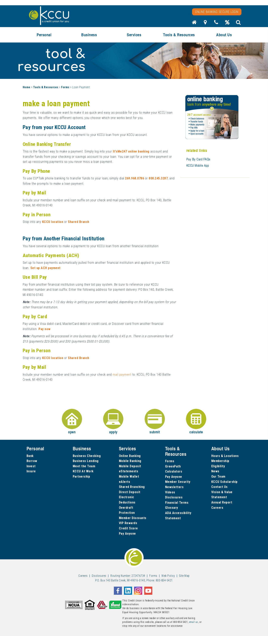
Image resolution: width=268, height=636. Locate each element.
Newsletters (174, 487)
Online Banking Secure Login (216, 12)
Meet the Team (84, 466)
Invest (31, 466)
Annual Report (221, 502)
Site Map (184, 575)
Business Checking (87, 456)
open (72, 422)
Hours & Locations (225, 456)
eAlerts (124, 482)
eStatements (128, 471)
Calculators (173, 471)
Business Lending (86, 461)
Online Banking (130, 456)
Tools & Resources (179, 35)
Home (26, 87)
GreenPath (173, 466)
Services (134, 35)
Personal (44, 35)
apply (113, 422)
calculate (196, 422)
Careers (217, 508)
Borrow (32, 461)
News (215, 471)
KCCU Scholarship (224, 482)
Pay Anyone (127, 533)
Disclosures (174, 497)
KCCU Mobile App (197, 165)
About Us (224, 35)
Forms (65, 87)
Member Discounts (132, 518)
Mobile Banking (130, 461)
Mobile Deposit (130, 466)
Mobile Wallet (129, 476)
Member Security (177, 482)
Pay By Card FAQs (198, 159)
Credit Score (128, 528)
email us (193, 622)
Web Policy (168, 575)
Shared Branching (132, 487)
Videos (170, 492)
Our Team (218, 476)
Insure (31, 471)
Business (89, 35)
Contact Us (219, 487)
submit (155, 422)
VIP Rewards (128, 523)
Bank (30, 456)
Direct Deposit (129, 492)
